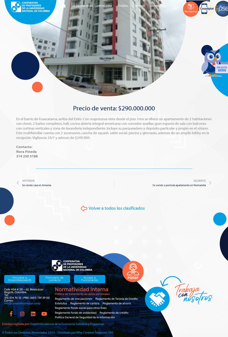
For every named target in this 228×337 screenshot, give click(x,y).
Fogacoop (97, 324)
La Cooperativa (82, 6)
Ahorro (140, 6)
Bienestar (157, 6)
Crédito (123, 6)
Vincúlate (105, 6)
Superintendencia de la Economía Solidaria (58, 324)
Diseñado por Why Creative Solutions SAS (85, 332)
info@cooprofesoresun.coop (22, 303)
